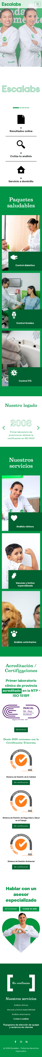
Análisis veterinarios (21, 1014)
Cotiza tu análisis (21, 1019)
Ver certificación (21, 782)
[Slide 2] (20, 107)
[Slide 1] (16, 107)
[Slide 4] (26, 107)
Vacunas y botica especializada (21, 1010)
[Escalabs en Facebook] (15, 1042)
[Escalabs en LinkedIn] (26, 1042)
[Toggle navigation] (37, 4)
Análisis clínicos (21, 1005)
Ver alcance (21, 730)
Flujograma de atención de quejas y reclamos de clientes (21, 1026)
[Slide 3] (23, 107)
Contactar (11, 909)
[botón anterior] (3, 55)
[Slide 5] (28, 107)
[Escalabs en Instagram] (21, 1042)
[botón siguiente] (39, 55)
